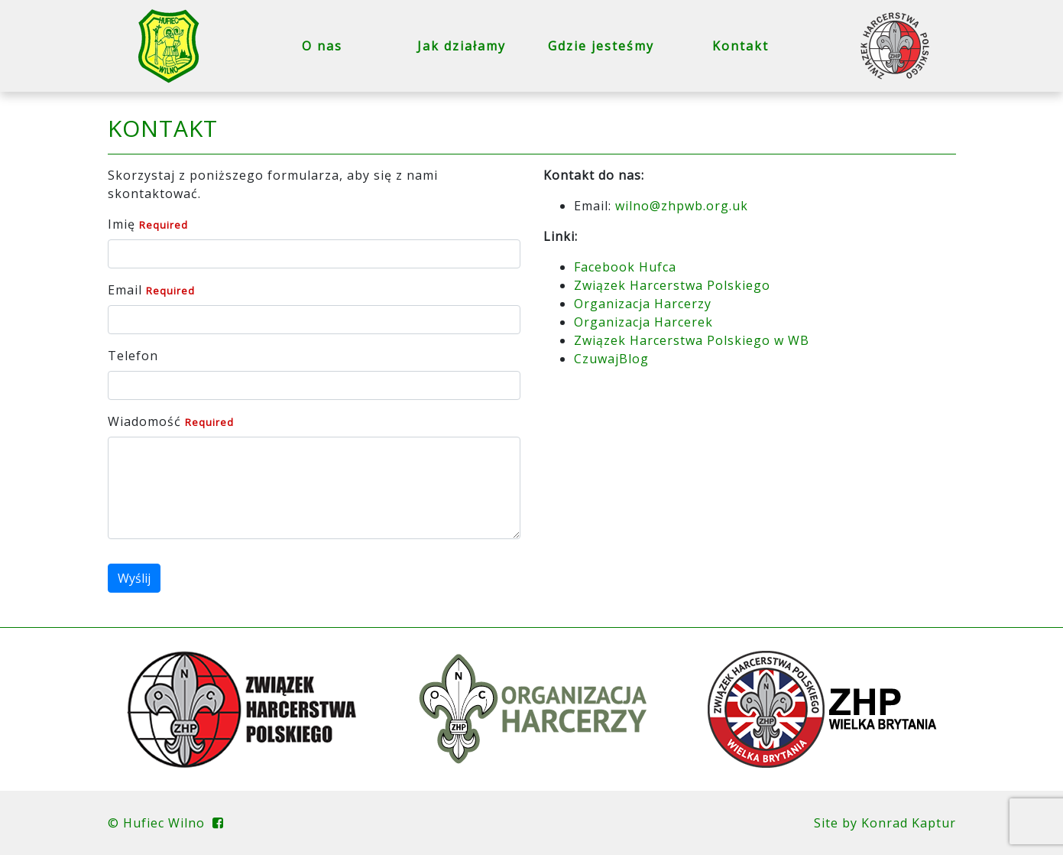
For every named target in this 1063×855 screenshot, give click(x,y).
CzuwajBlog (611, 358)
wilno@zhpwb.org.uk (681, 205)
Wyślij (134, 578)
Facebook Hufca (625, 266)
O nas (322, 45)
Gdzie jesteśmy (601, 45)
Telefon (133, 355)
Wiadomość (144, 421)
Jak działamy (461, 45)
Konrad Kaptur (908, 822)
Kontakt (740, 45)
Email (125, 289)
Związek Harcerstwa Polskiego (672, 285)
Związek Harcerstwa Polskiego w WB (691, 340)
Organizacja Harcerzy (642, 303)
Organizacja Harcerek (643, 322)
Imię (121, 224)
